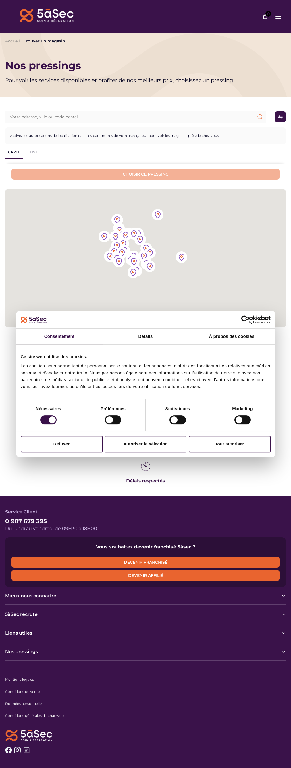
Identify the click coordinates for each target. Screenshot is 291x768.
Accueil (12, 41)
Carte (14, 152)
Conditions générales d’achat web (34, 715)
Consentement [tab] (59, 336)
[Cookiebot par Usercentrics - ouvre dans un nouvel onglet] (245, 319)
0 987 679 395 (26, 521)
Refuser (61, 443)
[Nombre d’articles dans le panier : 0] (265, 16)
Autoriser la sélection (145, 443)
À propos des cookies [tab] (232, 336)
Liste (35, 152)
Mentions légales (19, 679)
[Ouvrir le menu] (278, 17)
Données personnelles (24, 703)
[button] (150, 253)
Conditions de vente (22, 691)
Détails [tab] (145, 336)
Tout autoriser (229, 443)
